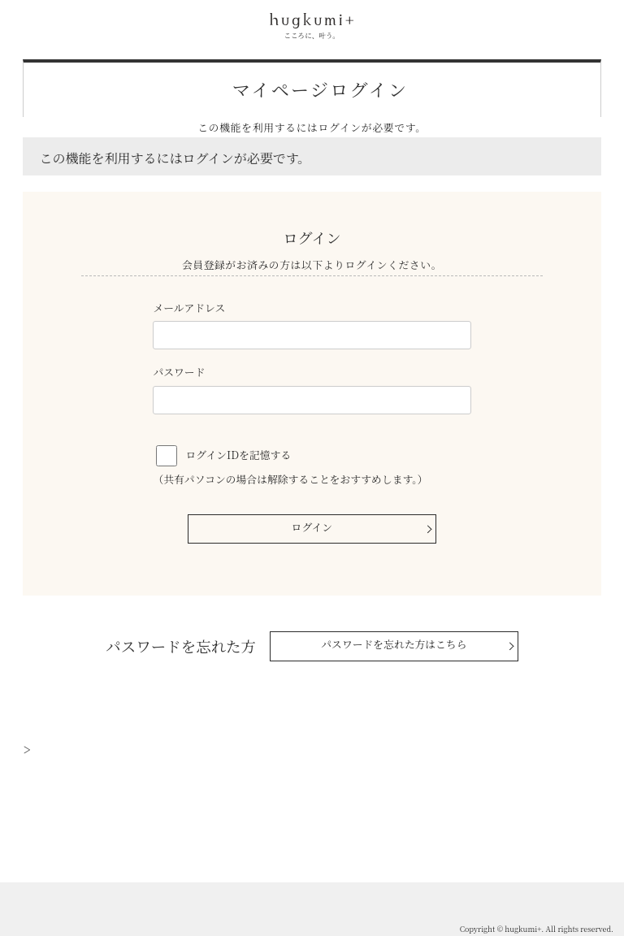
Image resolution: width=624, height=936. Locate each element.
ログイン (312, 527)
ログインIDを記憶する (239, 454)
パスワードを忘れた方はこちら (393, 644)
